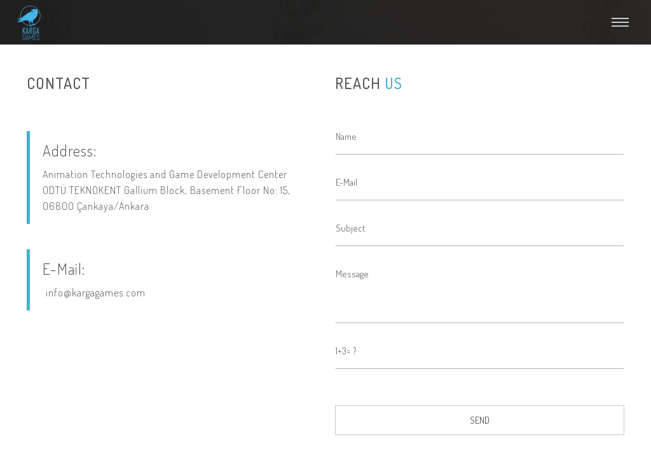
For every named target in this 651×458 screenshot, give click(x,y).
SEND (480, 420)
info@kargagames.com (96, 292)
